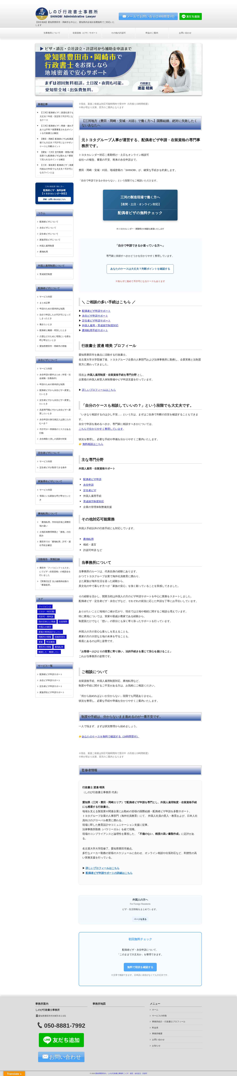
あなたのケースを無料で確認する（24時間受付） (110, 736)
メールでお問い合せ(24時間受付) (150, 16)
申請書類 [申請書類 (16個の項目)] (50, 642)
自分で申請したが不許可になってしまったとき (55, 317)
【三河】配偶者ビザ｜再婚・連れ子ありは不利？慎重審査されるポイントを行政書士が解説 (57, 129)
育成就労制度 (46, 274)
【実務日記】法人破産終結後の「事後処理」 (54, 583)
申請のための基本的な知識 (52, 308)
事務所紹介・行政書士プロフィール (168, 1021)
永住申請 (88, 484)
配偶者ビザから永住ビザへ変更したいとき (55, 392)
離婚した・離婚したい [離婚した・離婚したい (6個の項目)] (49, 652)
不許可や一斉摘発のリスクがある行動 (55, 431)
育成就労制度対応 (93, 501)
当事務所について (52, 33)
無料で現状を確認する (140, 967)
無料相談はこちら (93, 444)
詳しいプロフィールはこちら (99, 390)
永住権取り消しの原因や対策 (53, 439)
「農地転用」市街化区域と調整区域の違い (55, 524)
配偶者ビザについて (49, 222)
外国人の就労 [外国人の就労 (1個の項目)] (45, 627)
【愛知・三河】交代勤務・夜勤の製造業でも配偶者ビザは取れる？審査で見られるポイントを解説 (57, 156)
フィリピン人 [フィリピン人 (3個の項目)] (45, 606)
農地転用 (88, 539)
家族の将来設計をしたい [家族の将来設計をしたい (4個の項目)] (50, 632)
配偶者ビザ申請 (92, 479)
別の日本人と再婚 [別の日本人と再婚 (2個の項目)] (47, 621)
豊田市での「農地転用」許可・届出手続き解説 (55, 543)
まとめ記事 (45, 303)
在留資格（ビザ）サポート (85, 33)
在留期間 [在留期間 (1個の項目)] (63, 621)
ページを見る (140, 919)
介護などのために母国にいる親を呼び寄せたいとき (55, 338)
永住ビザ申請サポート (95, 315)
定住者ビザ (89, 490)
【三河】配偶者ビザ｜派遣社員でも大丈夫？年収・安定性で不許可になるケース (57, 116)
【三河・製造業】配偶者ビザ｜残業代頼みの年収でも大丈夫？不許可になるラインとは (57, 169)
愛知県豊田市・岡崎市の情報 (53, 346)
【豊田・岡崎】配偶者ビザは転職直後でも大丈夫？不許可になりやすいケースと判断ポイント (57, 143)
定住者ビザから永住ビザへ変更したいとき (55, 402)
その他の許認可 (118, 33)
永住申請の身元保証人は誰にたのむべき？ (55, 421)
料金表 (155, 1027)
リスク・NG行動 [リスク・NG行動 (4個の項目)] (46, 611)
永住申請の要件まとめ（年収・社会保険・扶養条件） (55, 376)
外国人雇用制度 (47, 246)
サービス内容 (46, 297)
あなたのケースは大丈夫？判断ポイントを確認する (140, 268)
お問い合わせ (185, 33)
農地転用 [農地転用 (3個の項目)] (59, 647)
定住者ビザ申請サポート (96, 320)
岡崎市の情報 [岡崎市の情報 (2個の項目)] (45, 637)
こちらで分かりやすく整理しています (101, 428)
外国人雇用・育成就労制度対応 (100, 325)
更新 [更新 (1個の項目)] (41, 642)
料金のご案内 (152, 33)
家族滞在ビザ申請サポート (52, 692)
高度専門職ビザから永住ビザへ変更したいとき (55, 412)
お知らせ (156, 1045)
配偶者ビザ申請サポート (96, 311)
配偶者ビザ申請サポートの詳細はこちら (109, 873)
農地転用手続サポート (95, 330)
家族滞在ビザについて (50, 240)
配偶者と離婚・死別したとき (53, 330)
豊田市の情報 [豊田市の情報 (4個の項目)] (45, 647)
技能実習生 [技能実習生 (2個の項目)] (60, 637)
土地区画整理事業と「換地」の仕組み (55, 534)
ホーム (155, 1009)
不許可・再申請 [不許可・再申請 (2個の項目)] (46, 616)
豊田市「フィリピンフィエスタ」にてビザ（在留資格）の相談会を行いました (55, 571)
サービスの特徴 (159, 1016)
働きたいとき (46, 324)
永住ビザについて (48, 228)
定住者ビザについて (49, 234)
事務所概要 (157, 1033)
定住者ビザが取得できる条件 (53, 467)
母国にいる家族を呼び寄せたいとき (55, 498)
